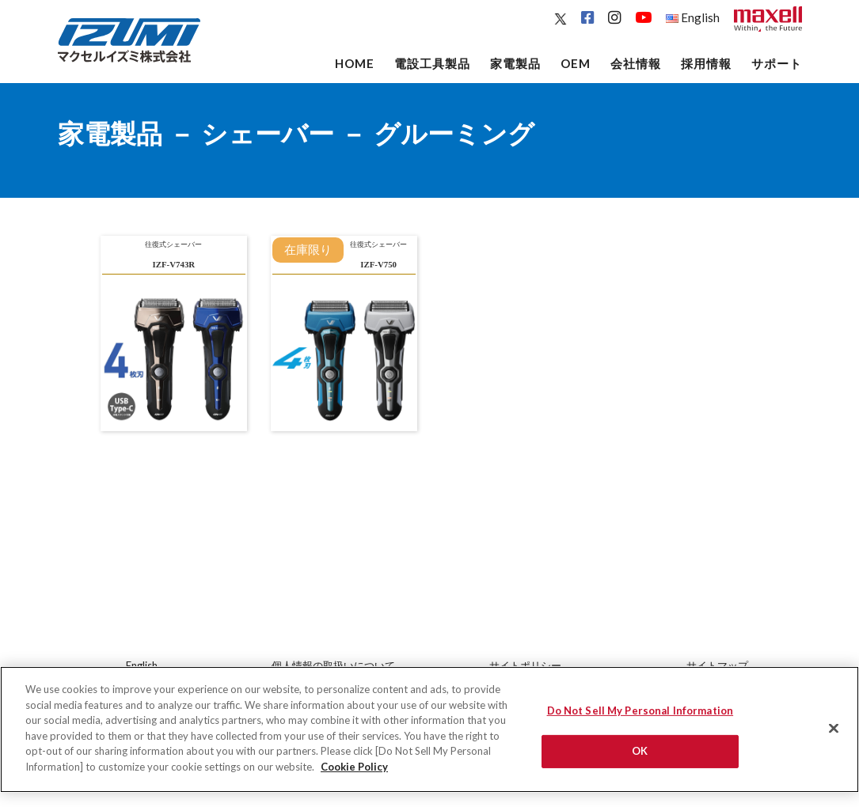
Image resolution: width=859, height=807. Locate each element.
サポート (776, 63)
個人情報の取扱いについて (333, 665)
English (693, 17)
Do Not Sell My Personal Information (640, 719)
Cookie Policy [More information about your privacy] (354, 774)
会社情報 (635, 63)
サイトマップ (717, 665)
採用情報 (706, 63)
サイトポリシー (525, 665)
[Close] (833, 736)
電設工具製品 (432, 63)
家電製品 (515, 63)
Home (354, 63)
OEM (576, 63)
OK (640, 758)
